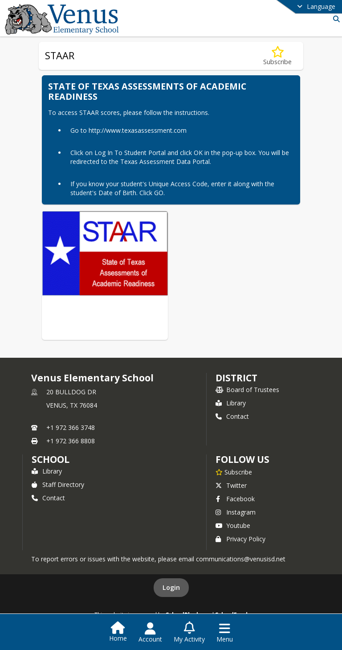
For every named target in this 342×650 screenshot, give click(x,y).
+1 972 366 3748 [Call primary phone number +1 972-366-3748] (70, 427)
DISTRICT (236, 378)
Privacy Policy (240, 539)
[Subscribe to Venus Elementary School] (234, 472)
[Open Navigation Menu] (224, 632)
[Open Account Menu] (150, 632)
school (50, 459)
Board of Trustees (247, 389)
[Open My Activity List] (189, 632)
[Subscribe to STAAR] (277, 56)
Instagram (236, 512)
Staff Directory (58, 484)
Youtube (233, 525)
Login (171, 587)
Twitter (231, 485)
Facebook (235, 499)
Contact (232, 416)
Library (231, 403)
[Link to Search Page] (335, 19)
